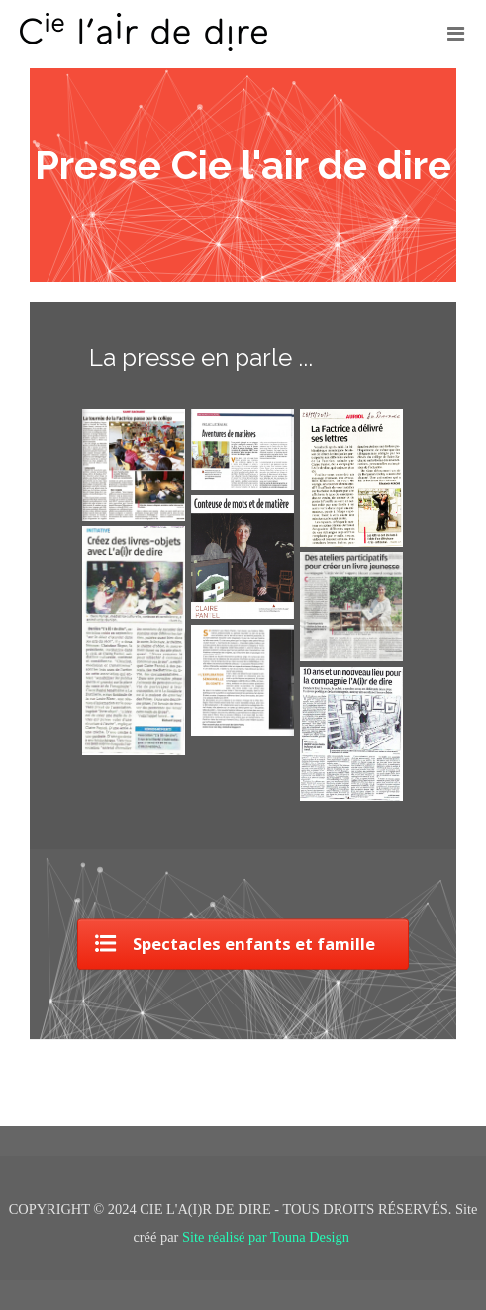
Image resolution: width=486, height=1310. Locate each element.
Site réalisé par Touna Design (267, 1237)
